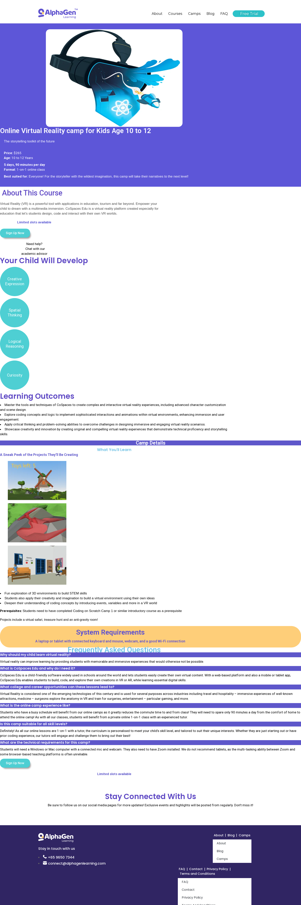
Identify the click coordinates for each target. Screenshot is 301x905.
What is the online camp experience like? (35, 705)
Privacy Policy (221, 869)
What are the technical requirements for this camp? (45, 742)
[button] (150, 654)
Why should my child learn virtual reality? (35, 654)
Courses (175, 14)
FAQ (224, 14)
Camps (194, 14)
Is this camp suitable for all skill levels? (33, 724)
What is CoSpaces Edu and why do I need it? (37, 668)
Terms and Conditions (199, 874)
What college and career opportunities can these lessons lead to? (57, 687)
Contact (197, 869)
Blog (211, 14)
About (157, 14)
